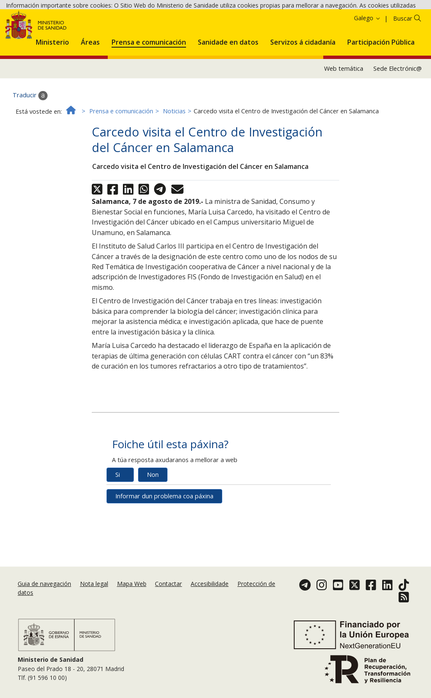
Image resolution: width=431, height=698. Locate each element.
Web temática (343, 114)
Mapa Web (131, 584)
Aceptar (221, 29)
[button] (52, 86)
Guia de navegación (44, 584)
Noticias (174, 156)
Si (117, 520)
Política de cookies (176, 29)
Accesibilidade (210, 584)
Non (153, 520)
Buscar (402, 64)
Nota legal (94, 584)
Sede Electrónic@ (397, 114)
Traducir (30, 141)
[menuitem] (52, 86)
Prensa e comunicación (121, 156)
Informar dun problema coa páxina (164, 542)
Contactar (168, 584)
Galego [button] (367, 63)
